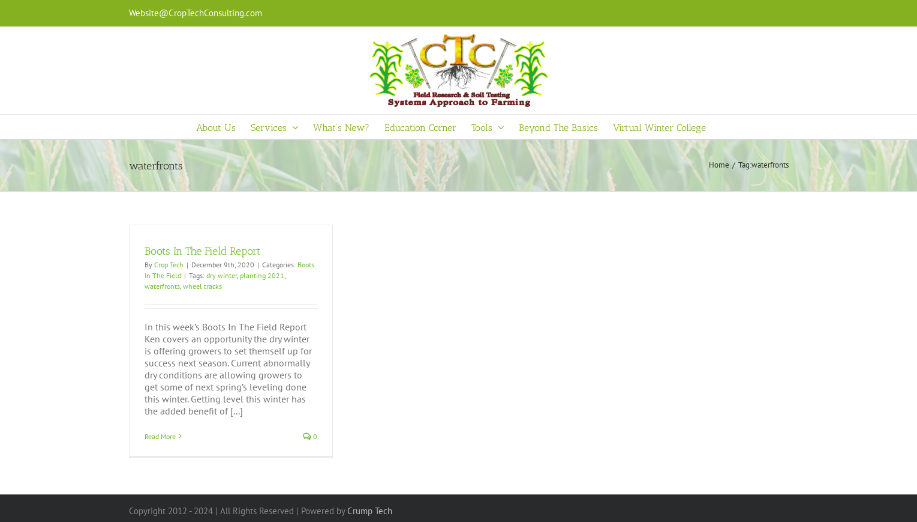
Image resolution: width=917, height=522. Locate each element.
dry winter (221, 275)
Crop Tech (169, 264)
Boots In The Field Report (202, 251)
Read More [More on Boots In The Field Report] (160, 436)
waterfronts (162, 286)
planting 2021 (262, 275)
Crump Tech (369, 511)
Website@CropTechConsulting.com (195, 13)
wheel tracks (202, 286)
